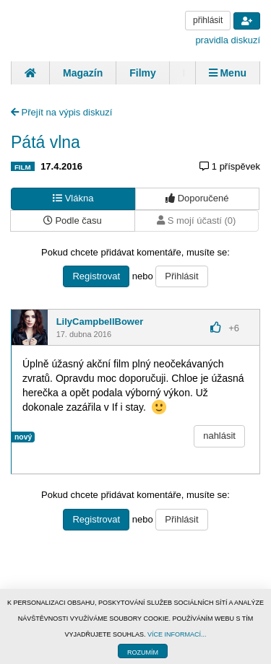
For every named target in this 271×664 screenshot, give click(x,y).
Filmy (142, 73)
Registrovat (96, 276)
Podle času (72, 220)
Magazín (83, 73)
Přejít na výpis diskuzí (61, 112)
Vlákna (73, 198)
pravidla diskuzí (227, 40)
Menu (227, 73)
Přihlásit (181, 276)
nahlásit (219, 435)
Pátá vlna (45, 142)
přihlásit (208, 20)
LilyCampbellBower (100, 321)
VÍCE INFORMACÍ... (177, 634)
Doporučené (196, 198)
